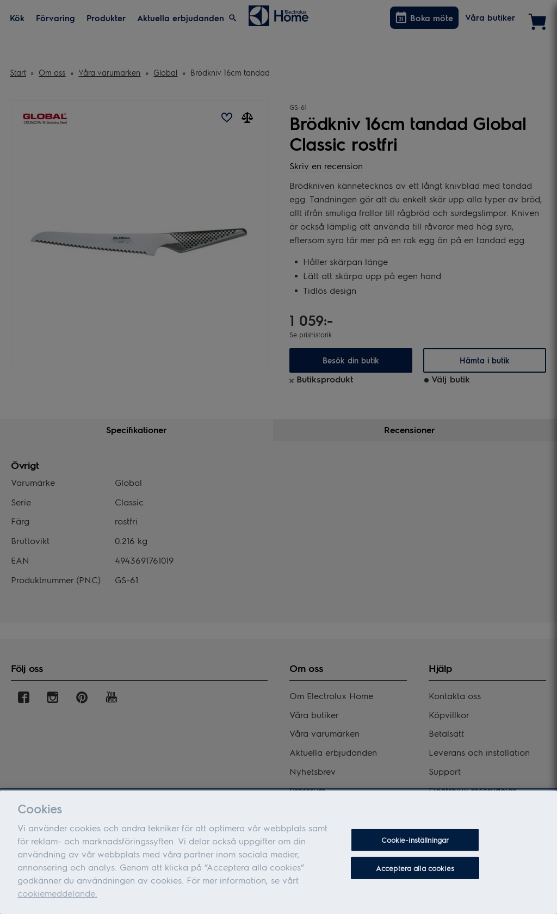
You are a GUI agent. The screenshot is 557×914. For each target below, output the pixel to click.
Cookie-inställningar (415, 842)
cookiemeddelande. (57, 895)
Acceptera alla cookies (415, 870)
